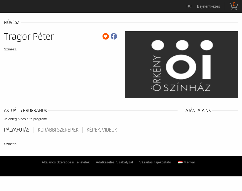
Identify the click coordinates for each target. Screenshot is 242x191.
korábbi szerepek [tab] (58, 130)
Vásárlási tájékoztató (155, 162)
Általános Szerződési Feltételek (66, 162)
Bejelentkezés (208, 6)
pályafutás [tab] (17, 130)
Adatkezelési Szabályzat (114, 162)
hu (189, 6)
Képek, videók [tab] (102, 130)
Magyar (186, 162)
